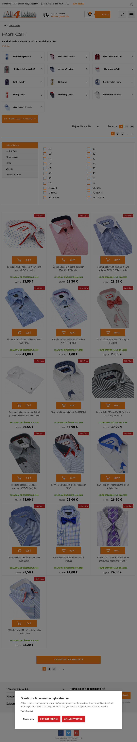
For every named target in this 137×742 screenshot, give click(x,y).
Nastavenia (28, 719)
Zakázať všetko (73, 719)
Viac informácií (27, 711)
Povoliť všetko (49, 719)
